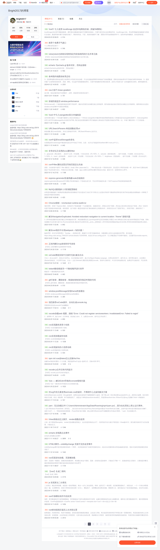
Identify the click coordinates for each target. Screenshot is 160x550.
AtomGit (33, 2)
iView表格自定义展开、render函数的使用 (64, 419)
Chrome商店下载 (92, 536)
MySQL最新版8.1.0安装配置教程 (60, 189)
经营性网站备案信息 (109, 534)
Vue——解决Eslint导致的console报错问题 (64, 381)
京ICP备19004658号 (80, 534)
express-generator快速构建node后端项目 (64, 178)
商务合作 (76, 531)
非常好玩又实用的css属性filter (59, 151)
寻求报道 (83, 531)
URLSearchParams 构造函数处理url (62, 128)
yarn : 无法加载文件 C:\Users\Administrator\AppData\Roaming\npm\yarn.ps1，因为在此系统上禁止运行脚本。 (94, 406)
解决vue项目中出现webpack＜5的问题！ (64, 230)
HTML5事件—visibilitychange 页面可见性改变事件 (68, 444)
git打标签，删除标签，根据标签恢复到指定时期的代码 (70, 280)
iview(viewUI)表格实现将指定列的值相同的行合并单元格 (70, 54)
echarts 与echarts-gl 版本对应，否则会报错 (65, 65)
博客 (14, 2)
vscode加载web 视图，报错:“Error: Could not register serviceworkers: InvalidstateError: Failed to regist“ (91, 313)
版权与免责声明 (110, 536)
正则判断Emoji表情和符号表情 (59, 244)
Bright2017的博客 (18, 10)
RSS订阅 (145, 24)
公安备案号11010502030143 (65, 534)
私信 (32, 37)
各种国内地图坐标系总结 (57, 76)
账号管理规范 (101, 536)
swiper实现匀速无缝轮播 (18, 125)
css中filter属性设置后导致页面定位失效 (63, 164)
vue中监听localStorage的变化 (59, 140)
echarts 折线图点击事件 (56, 433)
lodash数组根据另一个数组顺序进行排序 (64, 269)
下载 (20, 2)
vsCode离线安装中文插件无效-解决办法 (63, 255)
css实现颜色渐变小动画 (56, 325)
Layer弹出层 (17, 64)
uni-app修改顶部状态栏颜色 (22, 82)
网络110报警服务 (69, 536)
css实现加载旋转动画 (55, 336)
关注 (16, 37)
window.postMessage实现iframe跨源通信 (64, 291)
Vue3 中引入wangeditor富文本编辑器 (62, 115)
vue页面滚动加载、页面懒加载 (59, 458)
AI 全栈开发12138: (16, 144)
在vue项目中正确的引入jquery (23, 79)
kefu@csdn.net (106, 531)
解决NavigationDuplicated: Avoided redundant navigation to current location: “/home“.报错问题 (87, 217)
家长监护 (60, 536)
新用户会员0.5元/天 (123, 2)
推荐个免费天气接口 (55, 43)
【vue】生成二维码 (55, 471)
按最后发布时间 (124, 24)
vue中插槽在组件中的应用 (57, 496)
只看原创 (48, 24)
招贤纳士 (69, 531)
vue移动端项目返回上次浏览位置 (60, 510)
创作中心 (141, 2)
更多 (52, 2)
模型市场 (43, 2)
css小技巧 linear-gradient (57, 90)
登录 (109, 2)
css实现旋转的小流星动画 (57, 347)
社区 (25, 2)
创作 (151, 2)
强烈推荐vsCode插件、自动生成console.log (65, 302)
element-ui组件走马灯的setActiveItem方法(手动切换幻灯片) (24, 74)
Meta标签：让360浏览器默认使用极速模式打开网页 (24, 149)
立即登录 (137, 542)
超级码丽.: (13, 128)
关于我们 (62, 531)
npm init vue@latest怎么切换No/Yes (62, 358)
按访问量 (136, 24)
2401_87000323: (16, 157)
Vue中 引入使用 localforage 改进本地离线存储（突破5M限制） (73, 29)
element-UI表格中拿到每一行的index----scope (23, 68)
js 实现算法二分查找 (55, 482)
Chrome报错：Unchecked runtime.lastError (65, 203)
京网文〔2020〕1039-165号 (95, 534)
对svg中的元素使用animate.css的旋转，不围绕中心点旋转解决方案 (75, 392)
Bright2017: (14, 152)
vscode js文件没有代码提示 (58, 370)
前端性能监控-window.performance (61, 101)
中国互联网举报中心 (80, 536)
